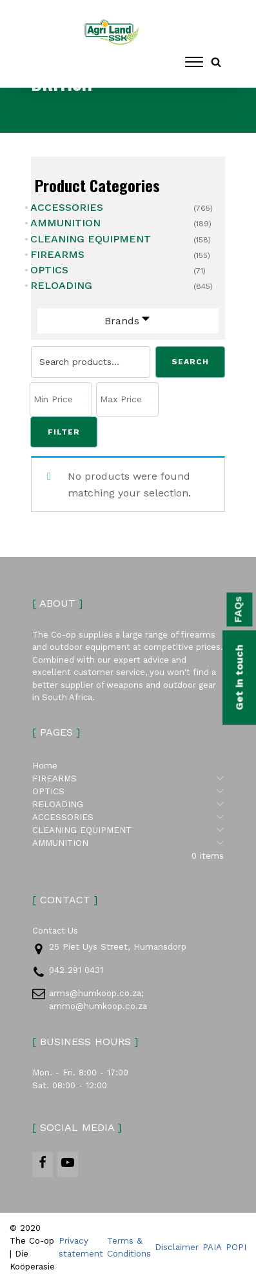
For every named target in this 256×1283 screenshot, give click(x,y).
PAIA (212, 1248)
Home (44, 765)
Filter (64, 431)
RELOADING (61, 285)
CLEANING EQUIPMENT (90, 239)
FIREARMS (57, 254)
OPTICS (49, 270)
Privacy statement (81, 1248)
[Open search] (216, 62)
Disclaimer (177, 1248)
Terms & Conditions (129, 1248)
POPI (236, 1248)
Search (190, 361)
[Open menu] (194, 62)
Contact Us (55, 930)
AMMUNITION (65, 223)
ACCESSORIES (66, 207)
